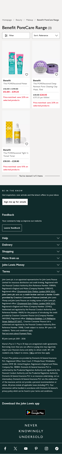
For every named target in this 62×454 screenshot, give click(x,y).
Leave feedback (12, 228)
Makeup (29, 20)
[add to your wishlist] (26, 74)
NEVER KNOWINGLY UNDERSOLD (31, 431)
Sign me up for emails (15, 202)
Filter (9, 36)
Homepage (7, 20)
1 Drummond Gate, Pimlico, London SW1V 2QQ (36, 291)
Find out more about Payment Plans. (17, 333)
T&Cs (31, 353)
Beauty (19, 20)
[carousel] (16, 59)
